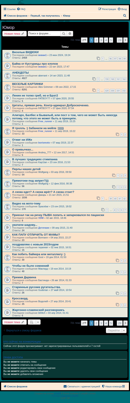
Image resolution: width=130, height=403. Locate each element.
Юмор (8, 27)
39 (111, 198)
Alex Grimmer (45, 87)
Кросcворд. (20, 298)
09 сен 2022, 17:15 (66, 87)
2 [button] (96, 40)
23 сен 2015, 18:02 (61, 206)
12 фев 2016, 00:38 (61, 183)
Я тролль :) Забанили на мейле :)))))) (38, 128)
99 (124, 58)
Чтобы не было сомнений (30, 265)
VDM (40, 218)
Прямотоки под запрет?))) (30, 180)
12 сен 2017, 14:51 (64, 152)
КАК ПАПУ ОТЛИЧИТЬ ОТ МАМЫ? (36, 234)
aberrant (42, 75)
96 (111, 58)
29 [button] (119, 40)
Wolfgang (43, 172)
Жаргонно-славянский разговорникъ (38, 310)
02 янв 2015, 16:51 (61, 247)
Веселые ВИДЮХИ (25, 52)
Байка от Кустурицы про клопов (35, 63)
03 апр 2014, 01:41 (58, 313)
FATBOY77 (44, 98)
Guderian (43, 290)
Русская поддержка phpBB (65, 396)
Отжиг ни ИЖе (22, 139)
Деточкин (43, 227)
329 (106, 90)
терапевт (43, 247)
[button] (84, 40)
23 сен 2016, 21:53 (60, 162)
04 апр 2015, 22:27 (61, 237)
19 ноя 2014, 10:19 (61, 268)
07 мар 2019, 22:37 (63, 142)
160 (112, 79)
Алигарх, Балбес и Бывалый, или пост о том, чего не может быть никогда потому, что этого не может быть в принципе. (64, 116)
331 (118, 90)
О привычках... (22, 149)
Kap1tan (42, 162)
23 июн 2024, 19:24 (59, 55)
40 (115, 198)
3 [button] (101, 40)
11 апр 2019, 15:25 (65, 121)
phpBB (57, 393)
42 (124, 198)
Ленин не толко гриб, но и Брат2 (35, 95)
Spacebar (43, 206)
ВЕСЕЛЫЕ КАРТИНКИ (27, 84)
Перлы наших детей (26, 169)
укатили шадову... (24, 224)
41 (120, 198)
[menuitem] (21, 9)
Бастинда (43, 280)
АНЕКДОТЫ (20, 72)
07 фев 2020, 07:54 (63, 108)
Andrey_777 (44, 152)
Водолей (43, 301)
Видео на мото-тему (26, 203)
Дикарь (42, 195)
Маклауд (43, 268)
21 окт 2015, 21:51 (59, 195)
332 (124, 90)
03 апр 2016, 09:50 (61, 172)
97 (115, 58)
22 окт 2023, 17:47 (59, 66)
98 (120, 58)
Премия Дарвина (24, 277)
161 (118, 79)
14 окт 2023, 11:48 (60, 75)
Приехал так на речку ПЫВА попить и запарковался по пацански (58, 215)
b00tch (41, 313)
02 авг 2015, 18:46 (56, 218)
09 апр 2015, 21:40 (62, 227)
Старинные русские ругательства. (36, 287)
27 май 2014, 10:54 (61, 290)
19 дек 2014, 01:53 (56, 257)
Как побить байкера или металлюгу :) (38, 254)
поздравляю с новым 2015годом (35, 244)
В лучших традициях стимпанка (35, 159)
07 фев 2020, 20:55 (63, 98)
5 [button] (111, 40)
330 (112, 90)
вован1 (42, 55)
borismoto (44, 142)
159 (106, 79)
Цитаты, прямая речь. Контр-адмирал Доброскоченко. (50, 105)
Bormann (43, 237)
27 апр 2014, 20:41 (61, 301)
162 (124, 79)
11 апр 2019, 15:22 (65, 131)
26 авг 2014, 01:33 (61, 280)
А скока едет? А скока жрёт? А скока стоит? (43, 192)
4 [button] (106, 40)
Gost (40, 257)
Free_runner (45, 121)
